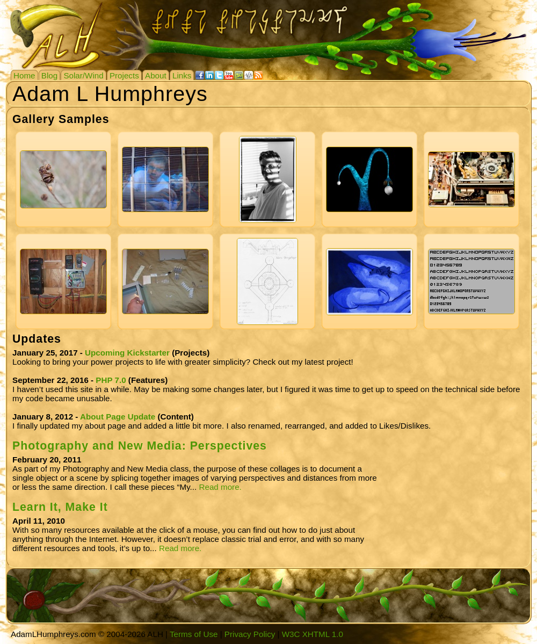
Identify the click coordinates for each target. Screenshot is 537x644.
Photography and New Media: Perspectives (139, 445)
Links (181, 75)
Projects (124, 75)
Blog (49, 75)
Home (24, 75)
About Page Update (117, 416)
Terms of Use (193, 634)
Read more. (220, 486)
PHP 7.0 (111, 380)
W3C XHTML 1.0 (312, 634)
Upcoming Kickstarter (127, 352)
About (155, 75)
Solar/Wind (83, 75)
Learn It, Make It (60, 507)
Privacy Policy (249, 634)
